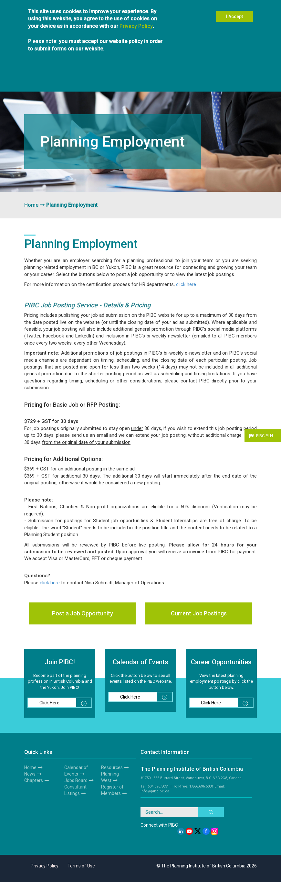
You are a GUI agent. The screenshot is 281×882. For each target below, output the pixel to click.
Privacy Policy (136, 19)
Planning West (204, 81)
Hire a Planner (119, 81)
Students (97, 81)
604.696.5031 (158, 786)
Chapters (79, 81)
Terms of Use (81, 865)
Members (59, 81)
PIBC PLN (264, 435)
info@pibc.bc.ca (154, 791)
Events (140, 81)
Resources (228, 81)
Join (44, 81)
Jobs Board (76, 780)
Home (31, 205)
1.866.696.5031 (201, 786)
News (30, 774)
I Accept (234, 9)
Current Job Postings (199, 613)
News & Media (161, 81)
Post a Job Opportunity (82, 613)
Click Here (65, 702)
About (31, 81)
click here (186, 284)
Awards (183, 81)
